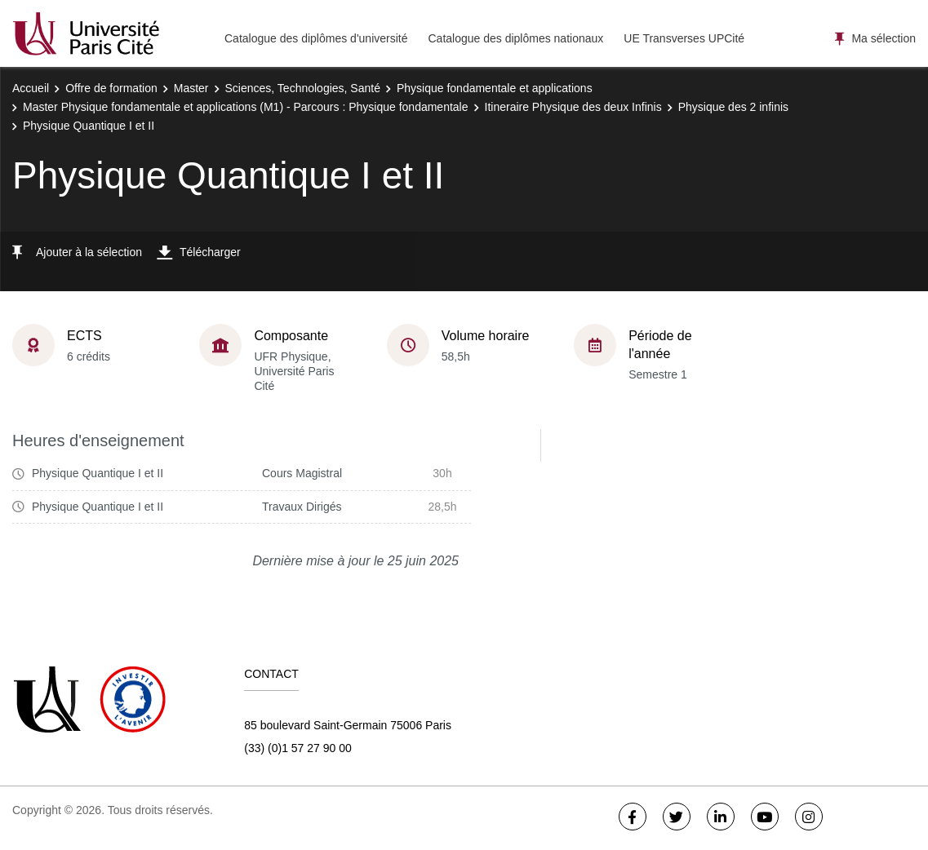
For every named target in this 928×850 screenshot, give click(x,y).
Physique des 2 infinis (733, 106)
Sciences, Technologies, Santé (302, 88)
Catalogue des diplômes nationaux (515, 38)
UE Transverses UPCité (684, 38)
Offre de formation (111, 88)
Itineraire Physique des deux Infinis (573, 106)
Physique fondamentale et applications (495, 88)
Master (191, 88)
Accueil (30, 88)
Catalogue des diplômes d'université (315, 38)
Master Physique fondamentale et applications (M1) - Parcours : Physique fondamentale (245, 106)
